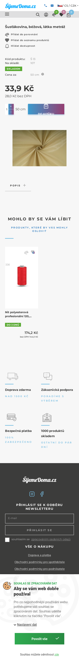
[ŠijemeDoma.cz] (20, 6)
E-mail (12, 518)
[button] (7, 14)
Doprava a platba (39, 555)
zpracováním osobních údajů (51, 539)
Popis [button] (15, 185)
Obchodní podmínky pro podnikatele (40, 568)
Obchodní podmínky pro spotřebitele (40, 562)
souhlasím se (20, 539)
